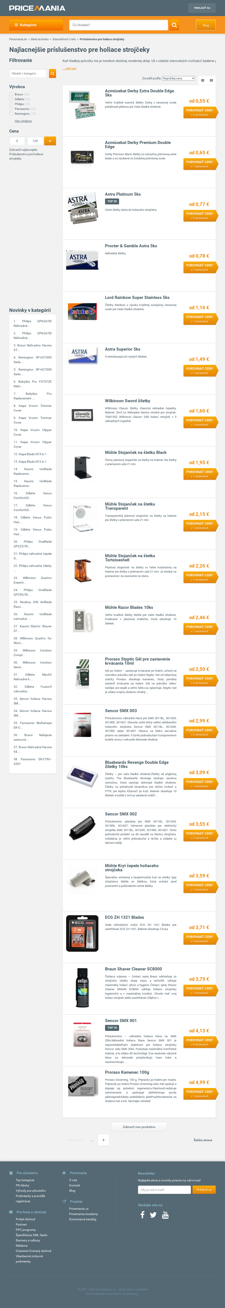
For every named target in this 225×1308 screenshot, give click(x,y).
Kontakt (74, 1185)
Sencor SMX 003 (121, 710)
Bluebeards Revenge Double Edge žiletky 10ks (137, 764)
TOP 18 (112, 1027)
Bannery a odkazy (28, 1240)
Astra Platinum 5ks (123, 194)
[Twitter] (153, 1216)
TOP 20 (112, 201)
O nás (73, 1180)
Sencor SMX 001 (121, 1020)
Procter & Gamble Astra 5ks (131, 245)
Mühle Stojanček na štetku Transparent (130, 506)
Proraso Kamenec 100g (127, 1072)
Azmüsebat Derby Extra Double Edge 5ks (139, 93)
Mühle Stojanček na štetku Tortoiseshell (130, 557)
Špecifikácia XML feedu (31, 1235)
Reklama (22, 1245)
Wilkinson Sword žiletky (128, 400)
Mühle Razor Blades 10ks (129, 607)
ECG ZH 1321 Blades (124, 917)
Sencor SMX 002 (121, 814)
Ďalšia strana (203, 1140)
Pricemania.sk (18, 39)
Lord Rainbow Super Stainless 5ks (137, 297)
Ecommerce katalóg (82, 1219)
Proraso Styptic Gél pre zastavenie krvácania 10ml (137, 661)
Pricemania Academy (83, 1214)
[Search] (174, 25)
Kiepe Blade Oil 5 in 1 (33, 454)
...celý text (69, 68)
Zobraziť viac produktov (139, 1127)
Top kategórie (25, 1180)
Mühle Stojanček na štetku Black (136, 452)
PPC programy (26, 1230)
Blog (206, 25)
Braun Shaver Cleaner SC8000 (133, 968)
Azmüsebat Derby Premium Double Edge (138, 144)
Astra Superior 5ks (123, 349)
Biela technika (40, 39)
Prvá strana (74, 1140)
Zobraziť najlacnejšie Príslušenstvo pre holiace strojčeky (26, 154)
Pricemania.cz (79, 1208)
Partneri (21, 1224)
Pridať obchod (25, 1219)
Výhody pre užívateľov (31, 1190)
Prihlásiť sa (202, 8)
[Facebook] (142, 1216)
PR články (22, 1185)
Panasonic (25, 109)
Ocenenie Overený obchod (33, 1251)
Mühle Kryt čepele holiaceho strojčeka (132, 867)
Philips (22, 104)
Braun (22, 94)
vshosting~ (132, 1293)
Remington (25, 113)
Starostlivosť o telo (64, 39)
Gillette (23, 99)
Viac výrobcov (23, 121)
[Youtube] (165, 1216)
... (92, 1140)
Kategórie (25, 25)
